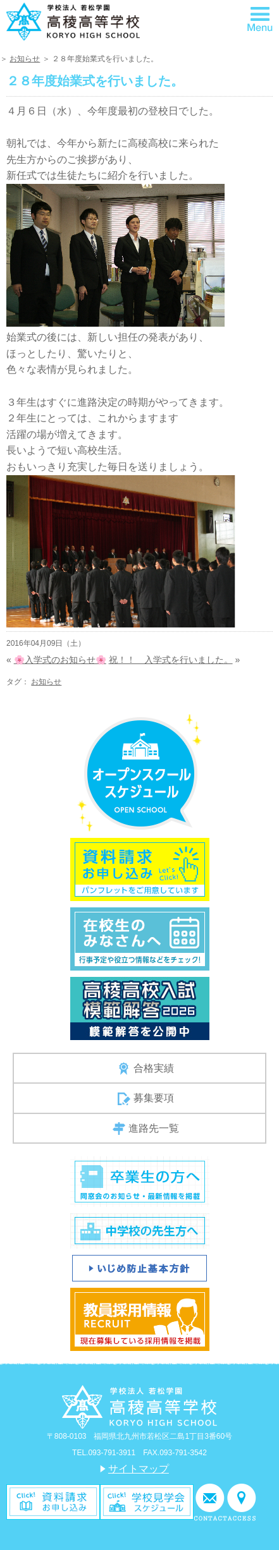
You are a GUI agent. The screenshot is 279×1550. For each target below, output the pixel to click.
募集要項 (146, 1099)
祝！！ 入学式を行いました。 (171, 660)
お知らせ (24, 58)
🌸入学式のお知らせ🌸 (60, 660)
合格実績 (146, 1068)
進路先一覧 (146, 1128)
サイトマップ (138, 1468)
